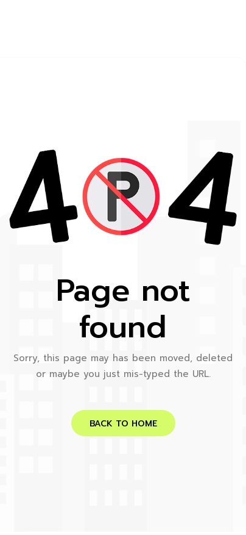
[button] (123, 423)
